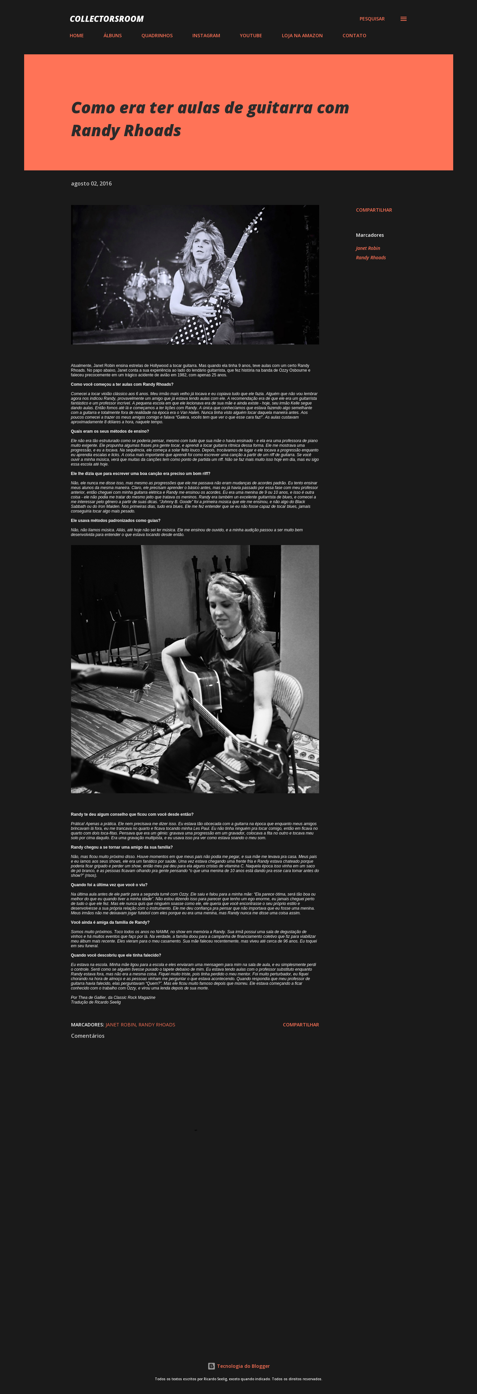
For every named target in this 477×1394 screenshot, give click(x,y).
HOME (77, 35)
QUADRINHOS (157, 35)
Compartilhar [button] (374, 210)
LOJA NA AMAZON (302, 35)
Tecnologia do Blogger (238, 1366)
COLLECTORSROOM (107, 18)
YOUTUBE (251, 35)
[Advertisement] (184, 1260)
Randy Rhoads (371, 257)
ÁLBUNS (113, 35)
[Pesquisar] (372, 19)
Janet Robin (368, 248)
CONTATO (354, 35)
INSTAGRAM (206, 35)
